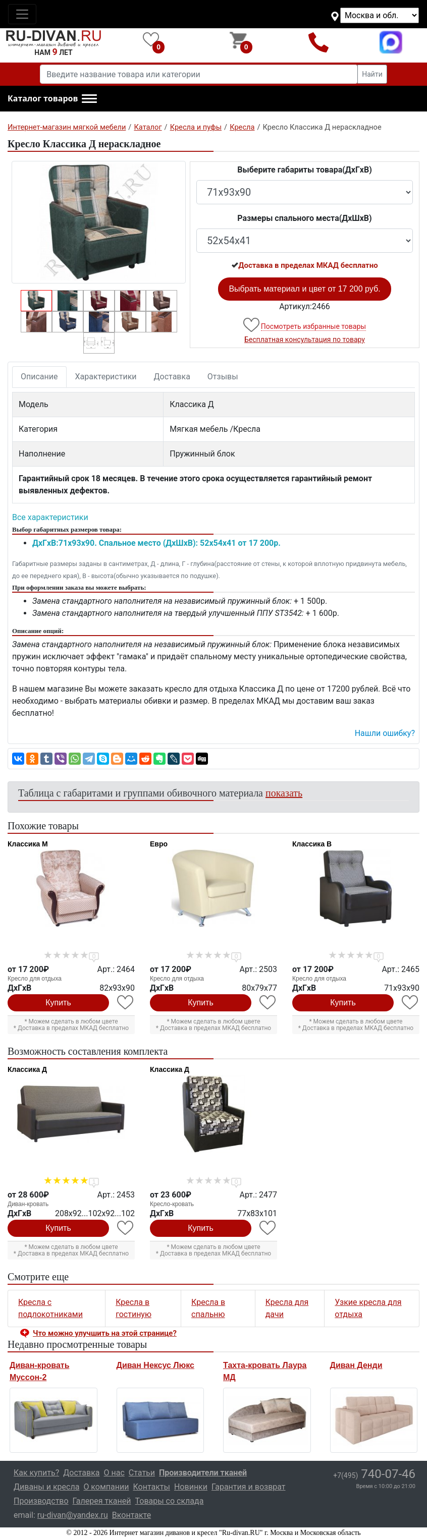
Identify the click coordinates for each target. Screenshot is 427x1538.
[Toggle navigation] (22, 14)
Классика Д (27, 1069)
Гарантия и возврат (248, 1487)
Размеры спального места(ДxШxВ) (304, 218)
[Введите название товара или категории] (199, 74)
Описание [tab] (39, 376)
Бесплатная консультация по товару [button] (304, 339)
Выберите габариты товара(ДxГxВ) (304, 170)
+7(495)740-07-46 (318, 42)
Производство (41, 1501)
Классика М (28, 844)
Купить (58, 1002)
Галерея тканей (102, 1501)
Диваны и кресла (46, 1487)
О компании (106, 1487)
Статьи (142, 1472)
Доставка (172, 376)
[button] (52, 98)
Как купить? (36, 1472)
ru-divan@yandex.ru (72, 1515)
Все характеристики (50, 517)
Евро (159, 844)
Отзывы (222, 376)
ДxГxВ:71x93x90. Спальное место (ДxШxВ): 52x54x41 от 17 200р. (156, 543)
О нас (114, 1472)
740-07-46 (374, 1474)
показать (283, 793)
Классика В (312, 844)
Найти (372, 74)
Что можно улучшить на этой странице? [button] (105, 1333)
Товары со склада (169, 1501)
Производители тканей (203, 1472)
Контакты (151, 1487)
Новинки (190, 1487)
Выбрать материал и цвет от (304, 288)
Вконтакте (131, 1515)
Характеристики (106, 376)
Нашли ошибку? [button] (385, 733)
